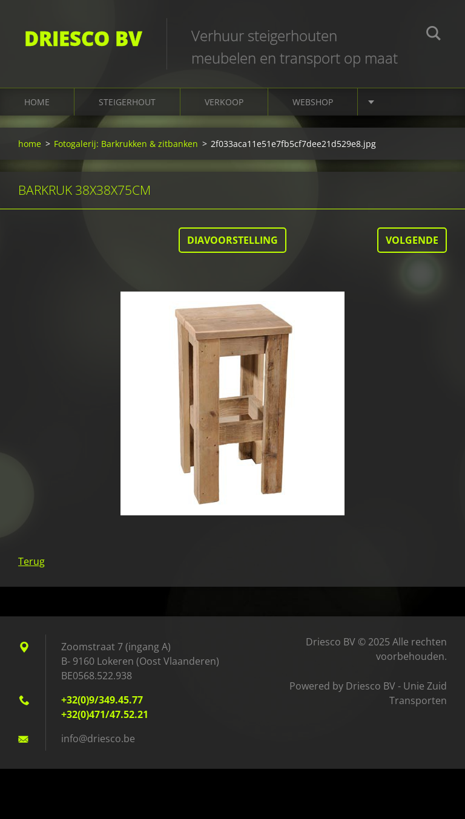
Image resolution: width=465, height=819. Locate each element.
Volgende (412, 240)
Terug (31, 561)
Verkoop (224, 102)
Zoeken (433, 35)
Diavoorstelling (232, 240)
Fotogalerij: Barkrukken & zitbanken (126, 143)
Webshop (312, 102)
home (37, 102)
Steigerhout (127, 102)
